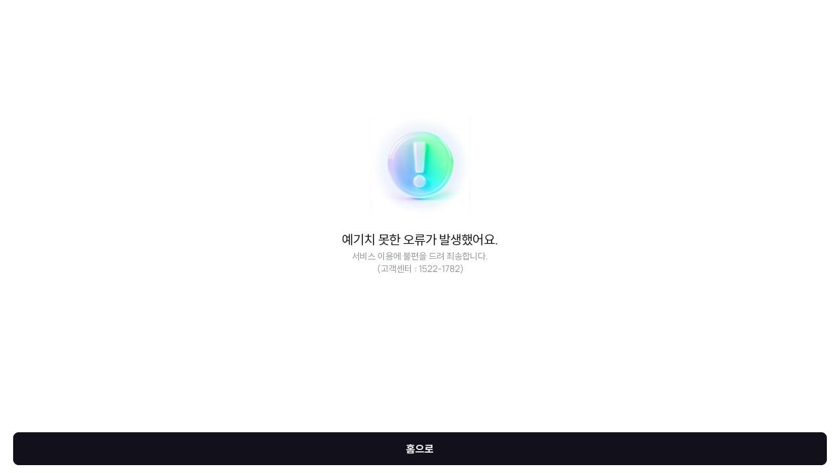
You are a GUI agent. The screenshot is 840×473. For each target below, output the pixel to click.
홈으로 (420, 448)
